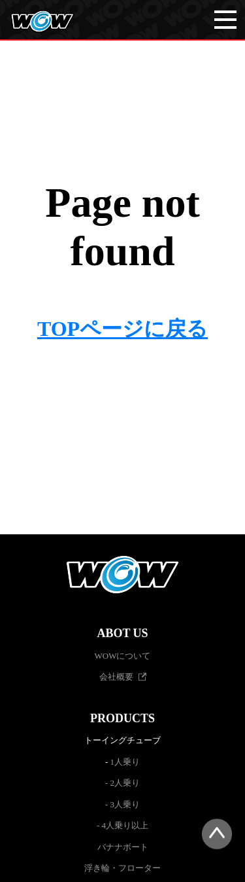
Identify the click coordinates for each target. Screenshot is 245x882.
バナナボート (122, 847)
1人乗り (125, 762)
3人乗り (125, 804)
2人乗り (125, 783)
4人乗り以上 (125, 825)
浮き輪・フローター (122, 868)
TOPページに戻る (122, 328)
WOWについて (123, 656)
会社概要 (116, 677)
